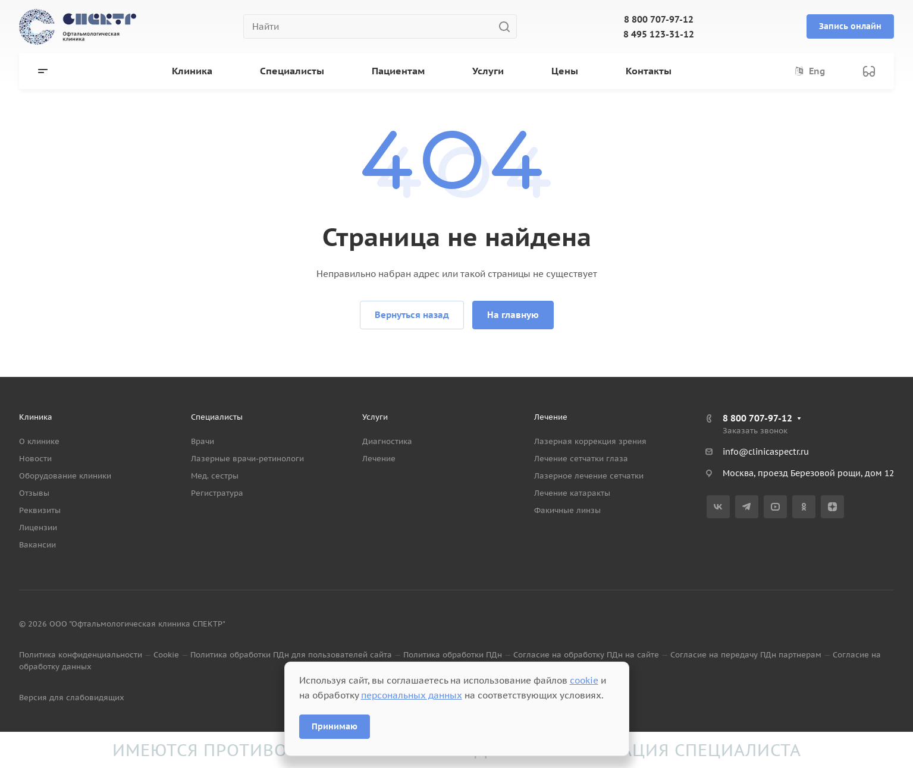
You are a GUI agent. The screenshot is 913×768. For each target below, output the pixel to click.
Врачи (202, 441)
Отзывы (34, 493)
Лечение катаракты (572, 493)
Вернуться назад (412, 314)
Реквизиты (40, 510)
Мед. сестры (215, 476)
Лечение (379, 459)
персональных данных (411, 695)
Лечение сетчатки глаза (581, 459)
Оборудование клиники (65, 476)
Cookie (166, 655)
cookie (584, 680)
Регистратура (217, 493)
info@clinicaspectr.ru (766, 451)
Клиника (35, 417)
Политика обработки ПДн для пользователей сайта (291, 655)
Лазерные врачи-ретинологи (247, 459)
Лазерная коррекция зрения (590, 441)
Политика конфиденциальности (80, 655)
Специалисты (217, 417)
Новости (35, 459)
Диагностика (387, 441)
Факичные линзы (567, 510)
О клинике (39, 441)
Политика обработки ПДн (452, 655)
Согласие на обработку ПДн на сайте (586, 655)
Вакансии (37, 545)
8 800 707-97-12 (659, 19)
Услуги (375, 417)
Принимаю (334, 726)
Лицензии (38, 528)
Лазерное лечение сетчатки (589, 476)
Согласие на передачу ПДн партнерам (745, 655)
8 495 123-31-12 (658, 34)
